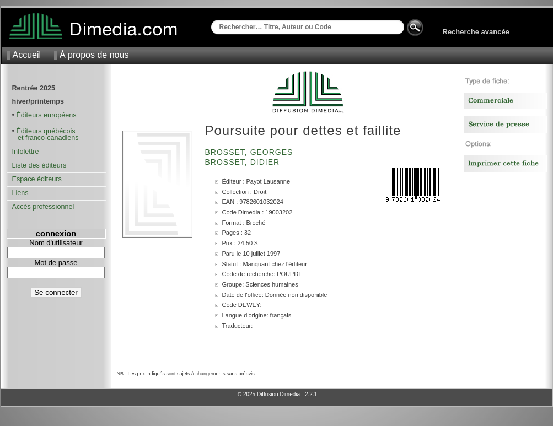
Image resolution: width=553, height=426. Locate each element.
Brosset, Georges (250, 152)
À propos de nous (94, 55)
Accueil (27, 55)
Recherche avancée (476, 32)
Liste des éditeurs (39, 165)
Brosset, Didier (243, 162)
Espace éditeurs (37, 179)
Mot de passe (55, 262)
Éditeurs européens (46, 115)
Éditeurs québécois (45, 131)
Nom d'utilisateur (55, 243)
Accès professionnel (43, 207)
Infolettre (25, 151)
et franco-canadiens (45, 138)
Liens (20, 193)
